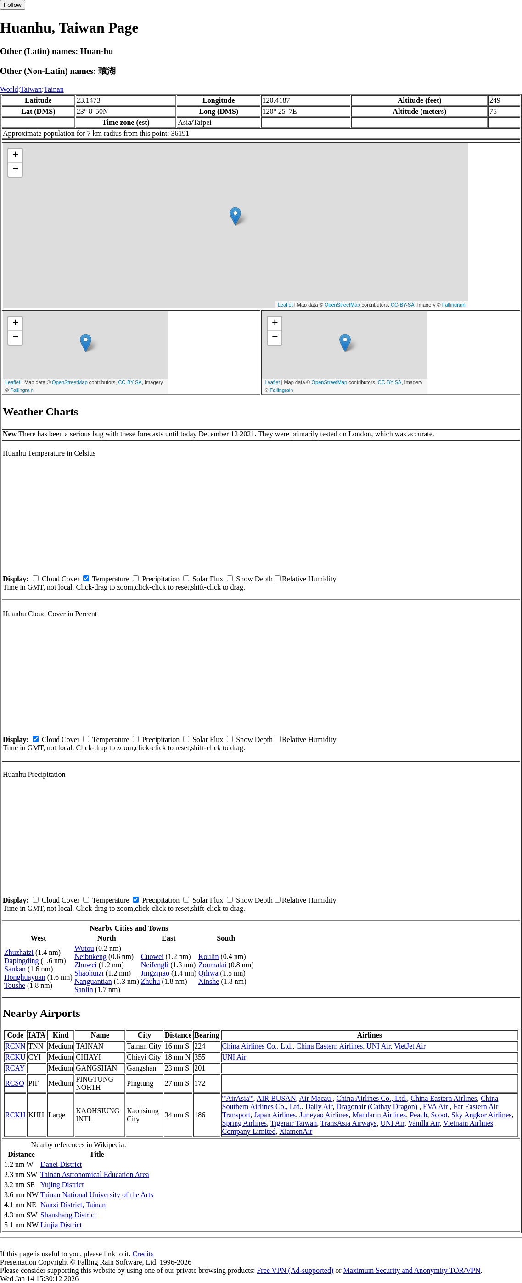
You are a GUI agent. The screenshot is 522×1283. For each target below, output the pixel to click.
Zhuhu (150, 981)
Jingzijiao (155, 973)
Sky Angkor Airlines (481, 1115)
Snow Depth (254, 579)
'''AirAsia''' (237, 1098)
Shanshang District (68, 1215)
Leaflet (285, 304)
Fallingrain (454, 304)
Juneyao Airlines (323, 1115)
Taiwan (31, 89)
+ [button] (15, 155)
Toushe (14, 985)
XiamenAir (295, 1131)
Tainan (53, 89)
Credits (142, 1254)
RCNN (15, 1046)
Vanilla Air (423, 1123)
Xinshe (208, 981)
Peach (418, 1115)
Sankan (15, 969)
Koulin (208, 956)
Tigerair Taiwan (293, 1123)
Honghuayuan (24, 977)
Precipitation (161, 579)
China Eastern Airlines (329, 1046)
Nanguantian (93, 981)
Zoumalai (212, 965)
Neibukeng (90, 956)
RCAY (15, 1068)
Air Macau (316, 1098)
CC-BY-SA (403, 304)
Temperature (110, 579)
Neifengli (154, 965)
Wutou (84, 948)
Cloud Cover (60, 579)
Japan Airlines (275, 1115)
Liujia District (61, 1225)
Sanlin (83, 989)
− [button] (15, 170)
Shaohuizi (89, 973)
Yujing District (62, 1184)
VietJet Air (410, 1046)
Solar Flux (207, 579)
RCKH (15, 1115)
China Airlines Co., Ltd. (257, 1046)
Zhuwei (85, 965)
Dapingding (21, 961)
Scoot (439, 1115)
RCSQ (14, 1083)
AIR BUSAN (276, 1098)
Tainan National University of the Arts (96, 1195)
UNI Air (378, 1046)
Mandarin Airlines (379, 1115)
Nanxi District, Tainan (73, 1205)
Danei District (61, 1164)
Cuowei (152, 956)
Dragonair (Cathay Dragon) (377, 1106)
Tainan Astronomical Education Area (94, 1174)
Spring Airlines (244, 1123)
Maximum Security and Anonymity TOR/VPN (412, 1270)
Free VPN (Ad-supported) (295, 1270)
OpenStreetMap (342, 304)
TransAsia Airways (348, 1123)
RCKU (15, 1057)
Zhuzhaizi (19, 952)
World (9, 89)
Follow (13, 4)
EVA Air (436, 1106)
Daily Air (318, 1106)
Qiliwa (208, 973)
